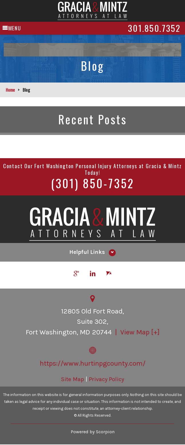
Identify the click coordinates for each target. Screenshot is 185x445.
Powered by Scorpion (93, 432)
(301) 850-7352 (92, 183)
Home (10, 90)
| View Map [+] (136, 332)
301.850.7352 (149, 26)
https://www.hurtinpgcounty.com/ (92, 364)
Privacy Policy (106, 379)
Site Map (72, 379)
